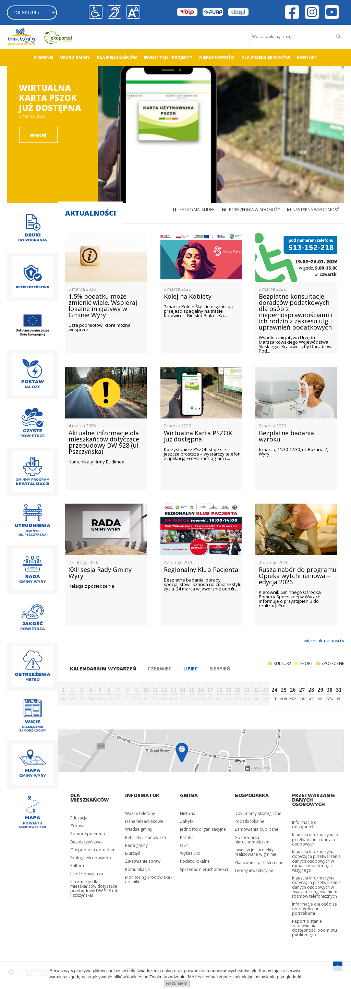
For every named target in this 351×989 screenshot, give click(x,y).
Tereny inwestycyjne (253, 870)
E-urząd (132, 853)
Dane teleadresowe (144, 821)
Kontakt (307, 57)
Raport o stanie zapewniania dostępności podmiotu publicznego (314, 928)
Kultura (77, 866)
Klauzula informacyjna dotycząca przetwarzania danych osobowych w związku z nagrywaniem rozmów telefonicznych (316, 887)
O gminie (43, 57)
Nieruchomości (216, 57)
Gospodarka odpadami (93, 850)
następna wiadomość (315, 209)
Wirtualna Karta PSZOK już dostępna (50, 97)
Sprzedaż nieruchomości (204, 869)
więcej (38, 134)
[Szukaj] (339, 36)
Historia (187, 813)
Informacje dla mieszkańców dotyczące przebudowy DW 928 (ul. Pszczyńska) (94, 888)
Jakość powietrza (86, 874)
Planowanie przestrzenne (258, 862)
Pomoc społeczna (87, 834)
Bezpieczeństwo (86, 842)
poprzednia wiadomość (254, 209)
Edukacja (78, 818)
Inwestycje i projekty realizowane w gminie (255, 852)
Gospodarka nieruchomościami (252, 840)
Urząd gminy (75, 57)
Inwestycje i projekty (168, 57)
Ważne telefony (140, 813)
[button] (131, 12)
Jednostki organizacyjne (203, 829)
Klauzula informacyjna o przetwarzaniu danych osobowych (315, 839)
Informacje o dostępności (304, 824)
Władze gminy (138, 829)
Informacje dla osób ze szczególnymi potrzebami (314, 908)
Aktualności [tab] (90, 213)
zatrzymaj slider (197, 209)
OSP (184, 845)
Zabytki (187, 821)
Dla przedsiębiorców (265, 57)
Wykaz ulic (190, 853)
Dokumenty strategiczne (257, 813)
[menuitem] (43, 57)
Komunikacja (137, 869)
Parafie (187, 837)
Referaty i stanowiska (145, 837)
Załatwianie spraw (142, 861)
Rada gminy (136, 845)
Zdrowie (78, 826)
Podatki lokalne (195, 861)
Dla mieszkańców (117, 57)
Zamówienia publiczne (256, 829)
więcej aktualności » (324, 640)
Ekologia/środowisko (90, 858)
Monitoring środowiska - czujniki (148, 879)
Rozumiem (176, 983)
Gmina (189, 795)
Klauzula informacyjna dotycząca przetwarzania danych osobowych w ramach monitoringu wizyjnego (316, 861)
